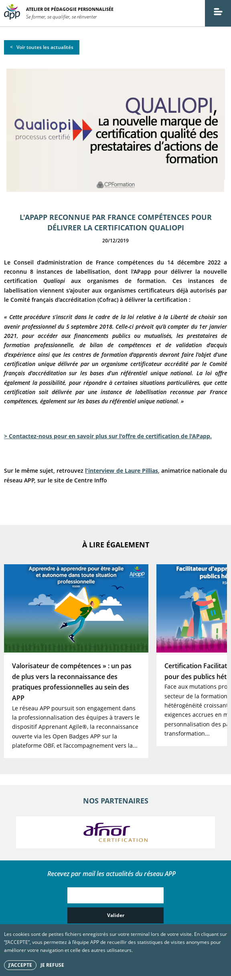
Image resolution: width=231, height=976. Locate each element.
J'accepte (20, 965)
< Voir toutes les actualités (41, 47)
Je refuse (52, 965)
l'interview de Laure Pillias (121, 470)
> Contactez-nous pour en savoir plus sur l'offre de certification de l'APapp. (108, 436)
